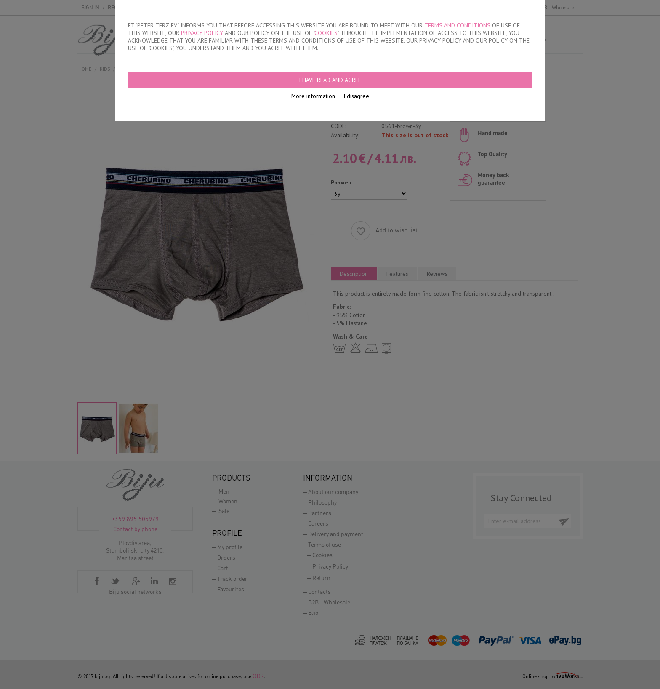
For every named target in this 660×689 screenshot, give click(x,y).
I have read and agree (330, 80)
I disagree (356, 96)
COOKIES (326, 33)
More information (313, 96)
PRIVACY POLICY (202, 33)
